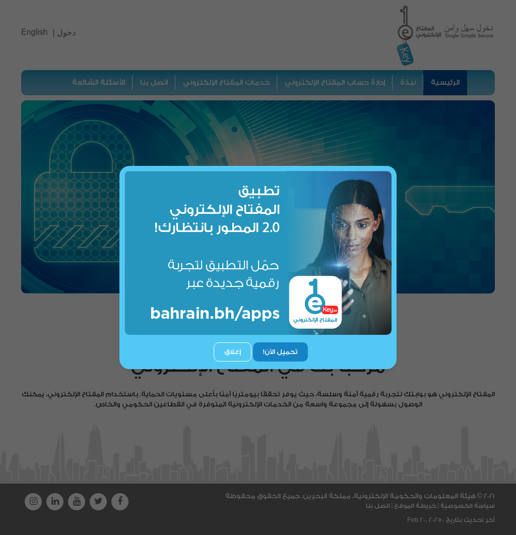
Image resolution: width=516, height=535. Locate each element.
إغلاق (232, 351)
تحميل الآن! (280, 351)
